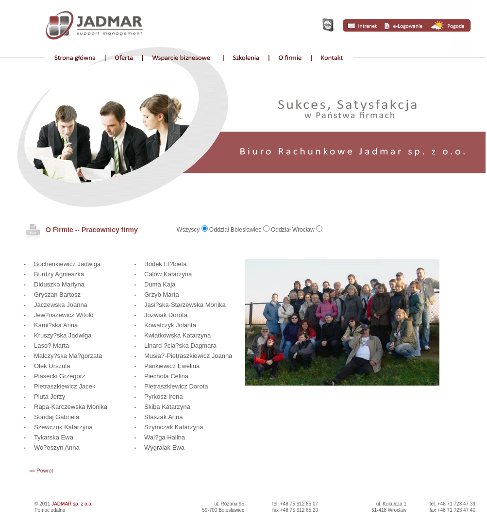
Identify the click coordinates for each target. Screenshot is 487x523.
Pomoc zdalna (49, 510)
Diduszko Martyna (59, 284)
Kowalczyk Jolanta (170, 325)
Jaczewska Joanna (60, 304)
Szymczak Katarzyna (173, 427)
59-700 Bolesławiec (223, 510)
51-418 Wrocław (388, 510)
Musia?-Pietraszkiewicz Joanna (188, 355)
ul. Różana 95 (229, 503)
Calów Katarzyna (168, 274)
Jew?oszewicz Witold (64, 315)
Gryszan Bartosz (57, 294)
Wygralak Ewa (164, 447)
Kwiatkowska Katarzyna (177, 335)
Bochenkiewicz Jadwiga (67, 264)
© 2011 (63, 503)
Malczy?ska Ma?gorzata (68, 355)
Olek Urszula (52, 366)
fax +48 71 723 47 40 (452, 510)
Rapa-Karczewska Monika (70, 406)
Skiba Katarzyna (167, 406)
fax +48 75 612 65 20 (295, 510)
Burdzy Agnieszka (59, 274)
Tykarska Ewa (53, 437)
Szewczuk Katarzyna (63, 427)
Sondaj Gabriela (56, 417)
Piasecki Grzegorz (59, 376)
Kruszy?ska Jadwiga (63, 335)
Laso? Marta (51, 345)
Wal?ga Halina (164, 437)
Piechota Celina (166, 376)
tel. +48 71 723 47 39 (452, 503)
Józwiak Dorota (165, 315)
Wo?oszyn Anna (57, 447)
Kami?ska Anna (56, 325)
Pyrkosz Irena (163, 396)
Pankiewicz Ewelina (172, 366)
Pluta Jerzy (49, 396)
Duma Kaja (159, 284)
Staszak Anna (163, 417)
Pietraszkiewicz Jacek (64, 386)
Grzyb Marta (161, 294)
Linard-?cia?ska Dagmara (180, 345)
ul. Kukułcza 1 (391, 503)
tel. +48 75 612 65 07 (295, 503)
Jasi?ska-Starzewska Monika (185, 304)
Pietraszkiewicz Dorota (176, 386)
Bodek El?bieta (165, 264)
